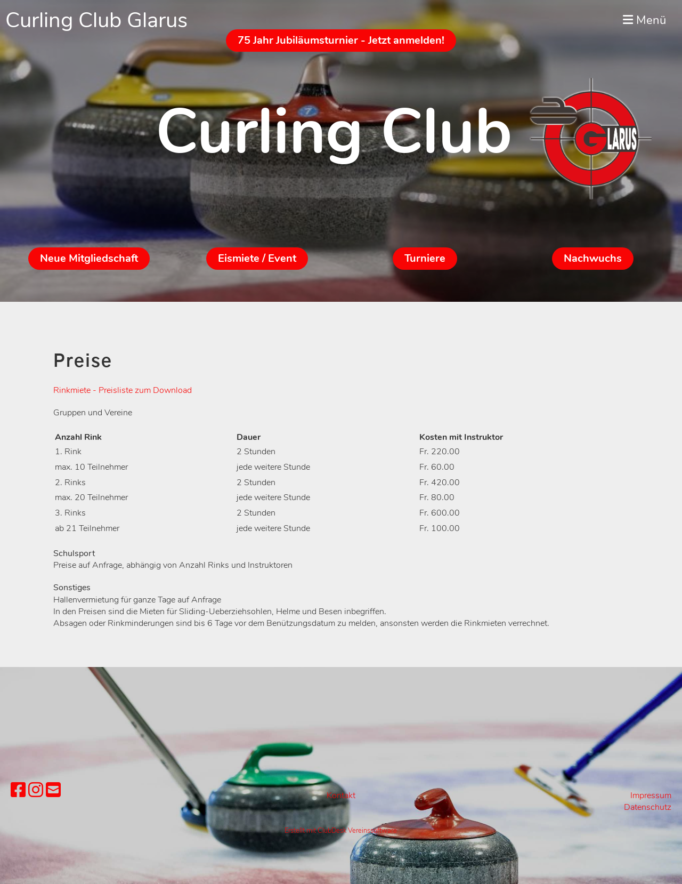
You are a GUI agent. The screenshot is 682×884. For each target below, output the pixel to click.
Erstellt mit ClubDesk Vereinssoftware (341, 830)
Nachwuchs (593, 258)
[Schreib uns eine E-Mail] (53, 790)
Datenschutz (647, 807)
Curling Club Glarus (96, 20)
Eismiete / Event (257, 258)
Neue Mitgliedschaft (89, 258)
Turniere (424, 258)
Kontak (340, 795)
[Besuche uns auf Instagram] (35, 790)
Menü (644, 20)
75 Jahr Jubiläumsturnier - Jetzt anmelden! (341, 40)
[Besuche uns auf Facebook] (18, 790)
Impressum (650, 795)
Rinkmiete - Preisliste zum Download (122, 390)
